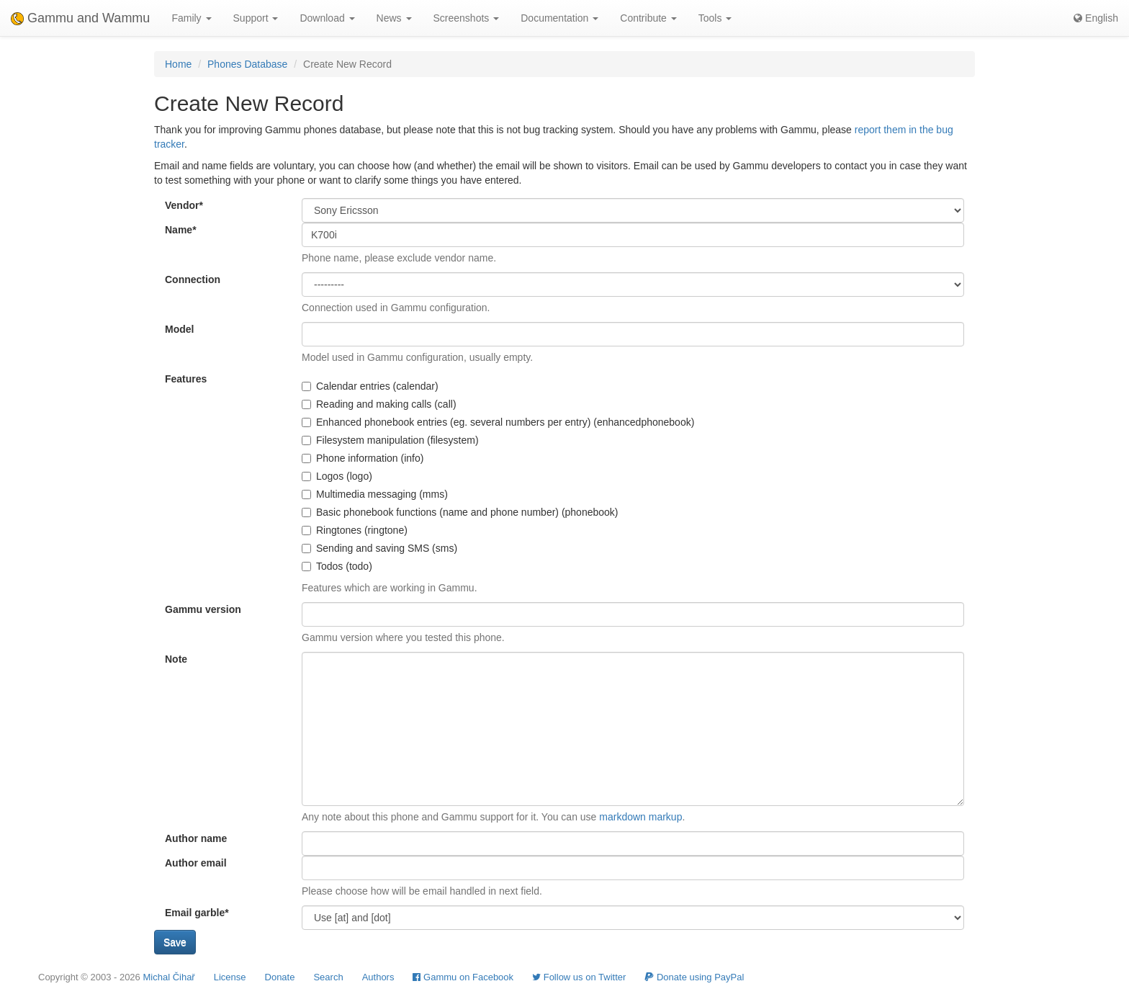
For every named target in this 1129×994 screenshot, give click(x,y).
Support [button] (256, 18)
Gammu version (203, 609)
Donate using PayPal (694, 977)
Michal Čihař (168, 977)
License (230, 977)
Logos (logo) (337, 476)
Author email (196, 863)
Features (186, 379)
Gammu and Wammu (80, 18)
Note (176, 659)
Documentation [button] (559, 18)
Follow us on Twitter (579, 977)
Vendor (184, 205)
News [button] (394, 18)
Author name (196, 838)
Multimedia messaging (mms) (375, 494)
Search (328, 977)
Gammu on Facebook (463, 977)
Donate (280, 977)
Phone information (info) (362, 458)
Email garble (197, 912)
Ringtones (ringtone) (355, 530)
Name (181, 230)
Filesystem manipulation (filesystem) (390, 440)
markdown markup (640, 817)
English (1096, 18)
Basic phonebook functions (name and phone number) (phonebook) (460, 512)
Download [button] (327, 18)
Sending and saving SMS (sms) (379, 548)
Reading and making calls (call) (379, 404)
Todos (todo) (337, 566)
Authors (378, 977)
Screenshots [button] (466, 18)
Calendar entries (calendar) (370, 386)
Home (178, 64)
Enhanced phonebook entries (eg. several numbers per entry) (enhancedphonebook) (498, 422)
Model (179, 329)
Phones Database (247, 64)
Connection (192, 279)
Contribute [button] (648, 18)
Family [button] (191, 18)
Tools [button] (715, 18)
